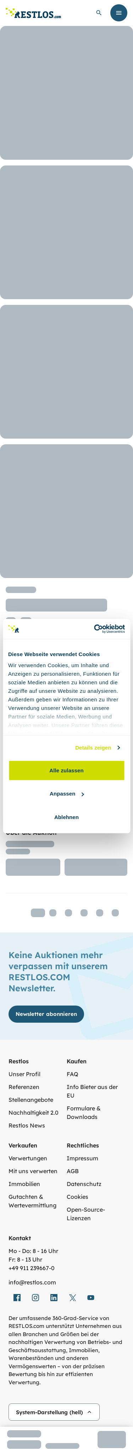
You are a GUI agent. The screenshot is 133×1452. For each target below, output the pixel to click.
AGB (73, 1171)
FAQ (72, 1074)
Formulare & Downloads (84, 1112)
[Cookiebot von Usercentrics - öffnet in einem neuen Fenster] (95, 629)
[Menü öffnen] (118, 12)
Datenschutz (84, 1183)
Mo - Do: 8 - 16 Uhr (33, 1250)
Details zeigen (93, 748)
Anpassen (67, 794)
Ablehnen (66, 817)
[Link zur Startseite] (33, 13)
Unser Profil (24, 1074)
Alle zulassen (66, 770)
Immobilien (24, 1183)
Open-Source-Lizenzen (86, 1214)
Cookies (77, 1196)
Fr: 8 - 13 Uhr (25, 1259)
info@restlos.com (32, 1282)
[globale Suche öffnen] (98, 12)
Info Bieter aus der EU (92, 1091)
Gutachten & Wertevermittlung (32, 1201)
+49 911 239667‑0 (32, 1268)
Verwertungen (28, 1158)
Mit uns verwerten (33, 1171)
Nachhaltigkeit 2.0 (34, 1112)
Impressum (82, 1158)
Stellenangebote (31, 1099)
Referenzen (24, 1086)
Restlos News (27, 1125)
